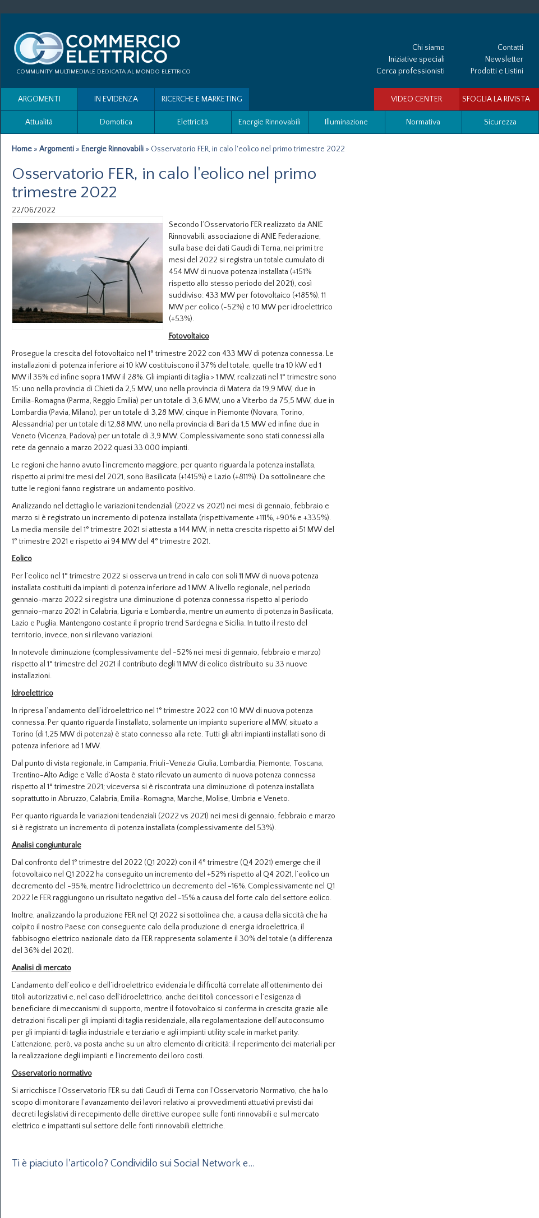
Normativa (423, 122)
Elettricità (192, 122)
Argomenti (39, 99)
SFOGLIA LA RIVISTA (496, 99)
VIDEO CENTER (416, 99)
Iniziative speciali (417, 59)
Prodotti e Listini (497, 71)
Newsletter (504, 59)
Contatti (510, 47)
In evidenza (116, 99)
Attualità (39, 122)
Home (22, 149)
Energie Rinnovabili (269, 122)
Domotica (116, 122)
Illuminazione (346, 122)
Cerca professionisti (410, 71)
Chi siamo (428, 47)
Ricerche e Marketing (202, 99)
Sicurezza (500, 122)
